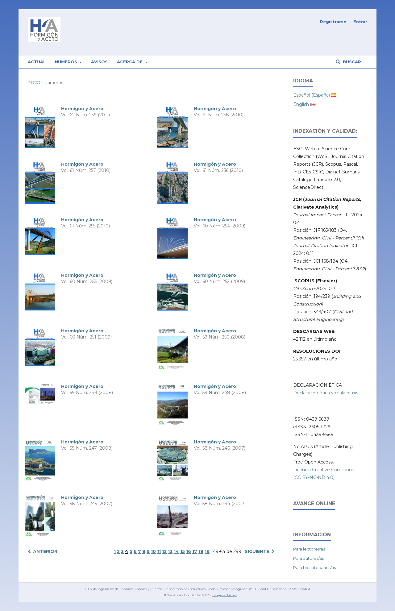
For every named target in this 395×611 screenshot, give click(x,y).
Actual (37, 61)
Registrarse (333, 21)
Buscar (351, 61)
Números (66, 61)
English (301, 104)
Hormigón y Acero (82, 108)
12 (164, 551)
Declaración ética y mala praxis (325, 393)
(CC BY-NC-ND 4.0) (314, 477)
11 (159, 551)
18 (200, 551)
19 (207, 551)
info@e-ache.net (224, 595)
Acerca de (130, 61)
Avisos (99, 61)
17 (194, 551)
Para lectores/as (309, 549)
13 (170, 551)
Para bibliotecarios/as (314, 567)
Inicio (34, 82)
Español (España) (311, 95)
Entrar (360, 21)
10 (153, 551)
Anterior (45, 551)
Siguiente (257, 551)
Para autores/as (308, 558)
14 (176, 551)
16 (188, 551)
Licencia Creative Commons (323, 469)
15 (182, 551)
